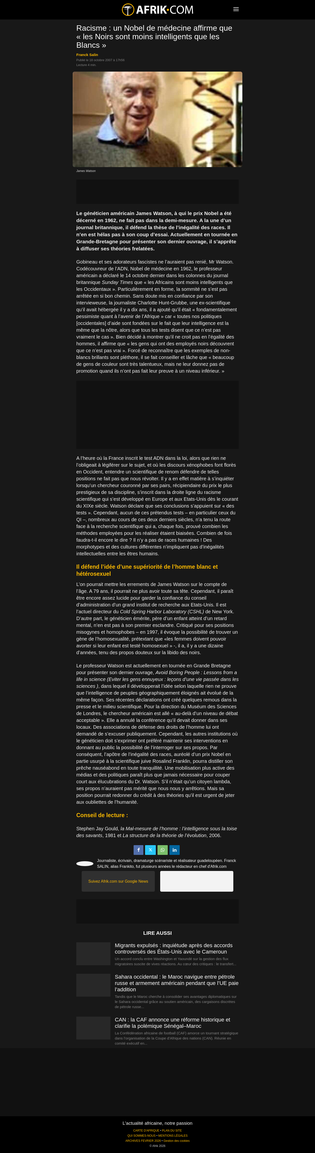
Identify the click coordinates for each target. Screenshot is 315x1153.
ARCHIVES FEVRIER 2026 (143, 1141)
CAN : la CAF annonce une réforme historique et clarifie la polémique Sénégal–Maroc (172, 1023)
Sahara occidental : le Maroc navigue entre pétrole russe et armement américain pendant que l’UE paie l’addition (177, 983)
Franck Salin (87, 55)
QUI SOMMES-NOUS (142, 1135)
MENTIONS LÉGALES (172, 1135)
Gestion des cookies (177, 1141)
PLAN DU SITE (172, 1130)
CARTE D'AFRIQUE (146, 1130)
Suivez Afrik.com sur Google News (118, 881)
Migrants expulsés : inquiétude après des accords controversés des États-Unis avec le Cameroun (174, 948)
